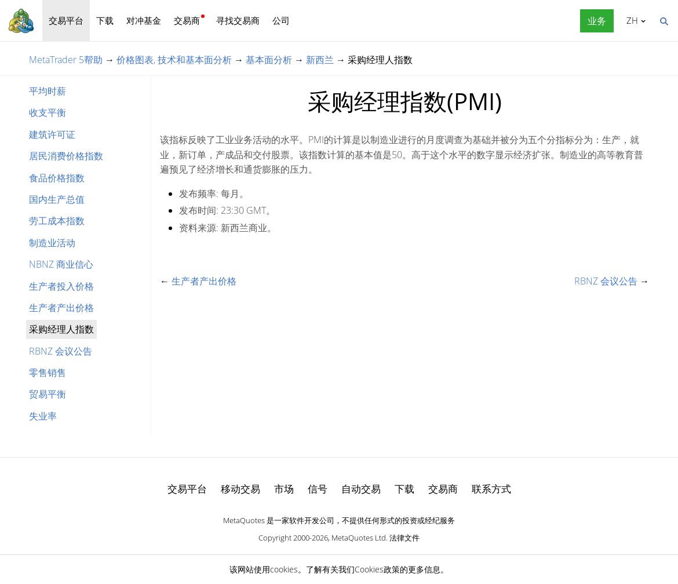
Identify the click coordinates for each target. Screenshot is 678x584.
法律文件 (404, 537)
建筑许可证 (52, 134)
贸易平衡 (47, 394)
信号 (317, 488)
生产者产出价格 (61, 307)
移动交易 (240, 488)
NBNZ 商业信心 (61, 264)
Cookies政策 (377, 569)
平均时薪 (47, 91)
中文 (630, 20)
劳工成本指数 (57, 220)
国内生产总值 (57, 199)
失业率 (43, 416)
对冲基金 (143, 20)
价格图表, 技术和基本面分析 (174, 59)
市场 (284, 488)
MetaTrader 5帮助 (66, 59)
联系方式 (491, 488)
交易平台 (66, 20)
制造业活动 (52, 242)
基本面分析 (269, 59)
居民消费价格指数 (66, 155)
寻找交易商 (238, 20)
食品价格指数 (57, 177)
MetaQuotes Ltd (358, 537)
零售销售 (47, 372)
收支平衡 (47, 112)
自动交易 (361, 488)
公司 (281, 20)
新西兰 (320, 59)
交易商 (187, 20)
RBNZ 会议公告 (60, 351)
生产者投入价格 (61, 286)
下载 (105, 20)
